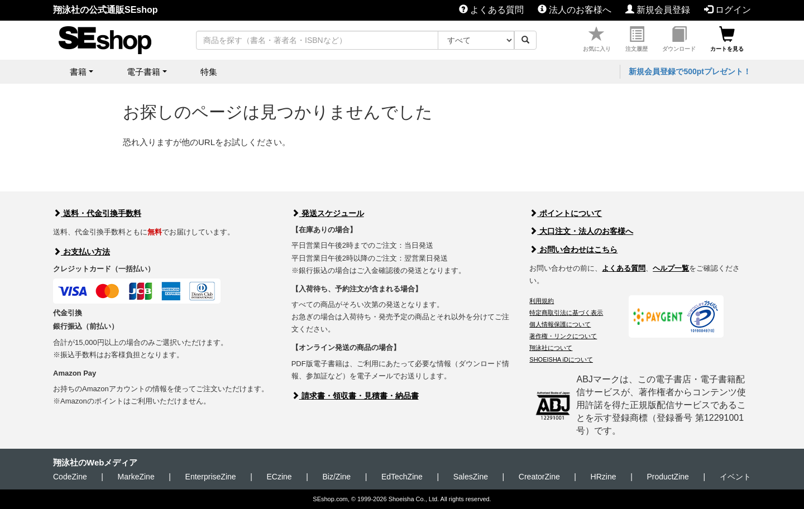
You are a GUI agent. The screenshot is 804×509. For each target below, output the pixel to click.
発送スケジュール (327, 213)
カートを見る (727, 39)
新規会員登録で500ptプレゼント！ (690, 71)
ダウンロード (679, 39)
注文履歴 (636, 39)
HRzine (603, 476)
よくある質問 (491, 10)
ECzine (278, 476)
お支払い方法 (81, 251)
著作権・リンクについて (563, 336)
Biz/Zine (336, 476)
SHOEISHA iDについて (561, 359)
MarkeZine (136, 476)
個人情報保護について (560, 324)
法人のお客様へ (574, 10)
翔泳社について (550, 347)
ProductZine (667, 476)
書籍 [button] (78, 71)
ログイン (727, 10)
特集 (208, 71)
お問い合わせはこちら (573, 249)
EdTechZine (402, 476)
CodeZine (70, 476)
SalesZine (470, 476)
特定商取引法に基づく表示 (566, 312)
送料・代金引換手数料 (97, 213)
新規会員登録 (657, 10)
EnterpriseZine (210, 476)
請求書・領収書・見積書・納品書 (355, 395)
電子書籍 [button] (143, 71)
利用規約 (541, 300)
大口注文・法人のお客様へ (581, 231)
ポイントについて (565, 213)
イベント (735, 476)
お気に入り (597, 39)
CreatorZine (539, 476)
